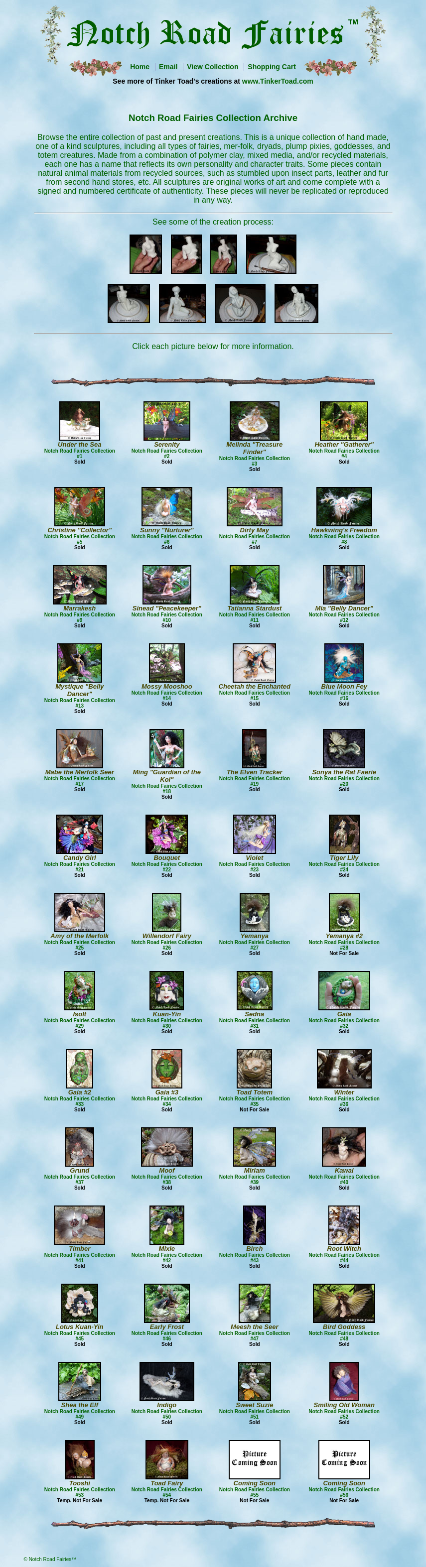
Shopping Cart (271, 67)
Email (168, 67)
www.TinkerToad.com (277, 81)
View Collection (212, 67)
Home (139, 67)
